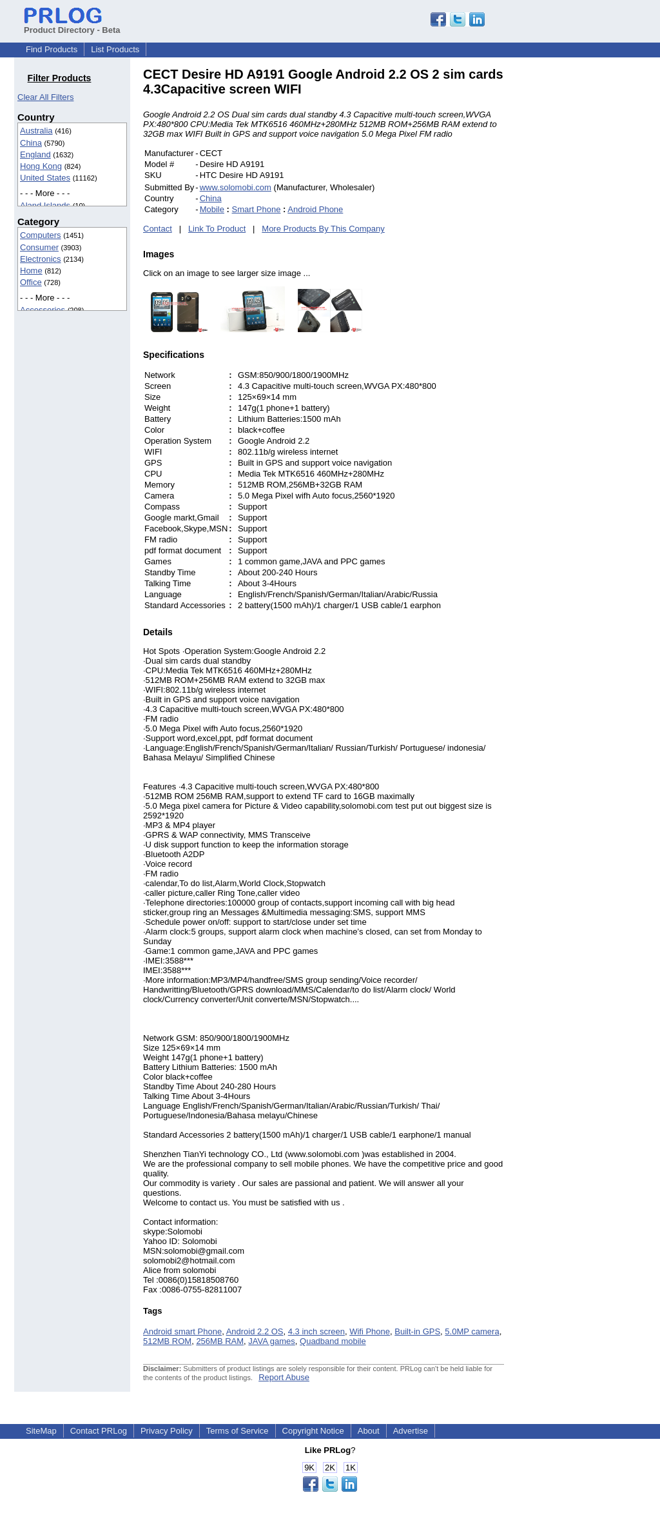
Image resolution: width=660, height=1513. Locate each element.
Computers (40, 235)
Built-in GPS (417, 1331)
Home (31, 270)
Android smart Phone (182, 1331)
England (35, 154)
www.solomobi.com (235, 187)
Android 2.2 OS (255, 1331)
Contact (157, 228)
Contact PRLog (98, 1431)
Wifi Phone (369, 1331)
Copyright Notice (313, 1431)
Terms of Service (237, 1431)
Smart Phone (256, 209)
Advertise (410, 1431)
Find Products (51, 49)
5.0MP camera (472, 1331)
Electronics (40, 259)
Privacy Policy (167, 1431)
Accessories (42, 310)
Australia (36, 130)
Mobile (212, 209)
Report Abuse (283, 1377)
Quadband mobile (333, 1341)
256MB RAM (220, 1341)
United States (45, 178)
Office (31, 282)
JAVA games (271, 1341)
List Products (115, 49)
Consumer (39, 247)
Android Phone (315, 209)
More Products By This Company (323, 228)
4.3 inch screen (316, 1331)
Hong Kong (41, 166)
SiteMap (41, 1431)
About (369, 1431)
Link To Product (217, 228)
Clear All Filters (45, 97)
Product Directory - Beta (72, 25)
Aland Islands (45, 205)
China (31, 143)
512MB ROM (167, 1341)
